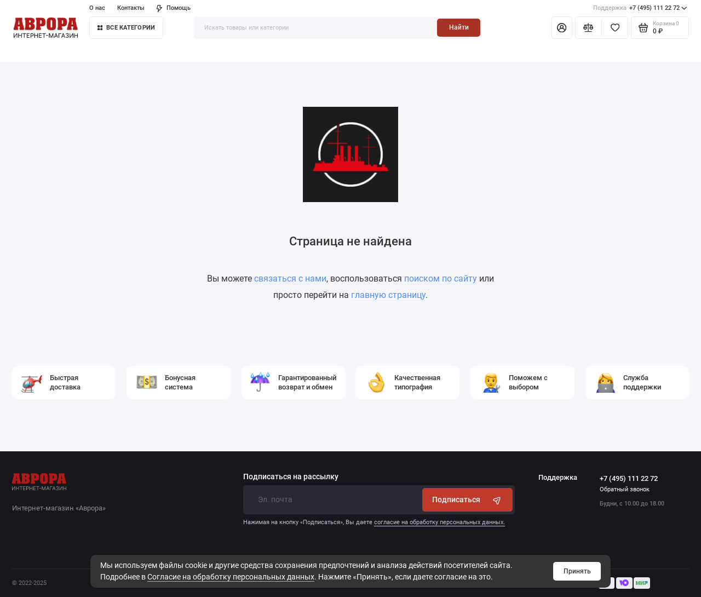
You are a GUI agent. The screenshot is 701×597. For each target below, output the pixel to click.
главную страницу (388, 295)
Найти (459, 27)
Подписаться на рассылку (290, 477)
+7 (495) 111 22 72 (640, 8)
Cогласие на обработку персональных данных (230, 576)
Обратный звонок (625, 489)
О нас (97, 8)
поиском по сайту (440, 278)
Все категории (126, 27)
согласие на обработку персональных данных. (439, 522)
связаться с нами (290, 278)
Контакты (131, 8)
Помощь (173, 8)
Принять (577, 571)
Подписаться (467, 500)
